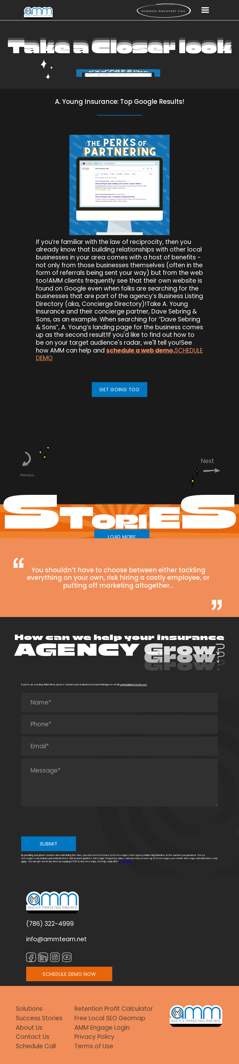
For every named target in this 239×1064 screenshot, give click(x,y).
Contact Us (33, 1037)
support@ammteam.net (133, 684)
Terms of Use (93, 1046)
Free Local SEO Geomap (109, 1018)
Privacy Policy (126, 861)
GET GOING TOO (119, 389)
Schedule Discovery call (164, 11)
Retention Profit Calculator (113, 1009)
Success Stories (39, 1018)
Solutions (29, 1009)
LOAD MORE (122, 537)
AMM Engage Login (102, 1028)
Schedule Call (36, 1046)
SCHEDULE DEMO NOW (69, 974)
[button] (205, 10)
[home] (38, 13)
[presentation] (69, 821)
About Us (29, 1028)
